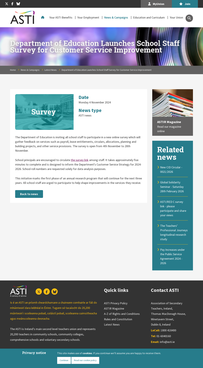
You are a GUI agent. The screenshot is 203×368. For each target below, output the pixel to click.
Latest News (50, 69)
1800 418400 (168, 330)
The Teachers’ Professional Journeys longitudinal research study (174, 232)
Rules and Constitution (118, 319)
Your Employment (88, 17)
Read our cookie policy (85, 360)
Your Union (176, 17)
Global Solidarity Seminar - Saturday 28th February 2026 (172, 186)
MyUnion (156, 4)
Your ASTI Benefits (60, 17)
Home (43, 17)
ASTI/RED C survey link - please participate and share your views (173, 208)
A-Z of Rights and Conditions (122, 314)
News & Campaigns (116, 17)
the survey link (79, 160)
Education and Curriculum (149, 17)
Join (184, 4)
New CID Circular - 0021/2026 (171, 169)
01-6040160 (164, 336)
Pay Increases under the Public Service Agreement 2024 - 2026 (172, 256)
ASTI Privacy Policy (115, 303)
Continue (64, 360)
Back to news (29, 194)
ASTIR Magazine (169, 122)
